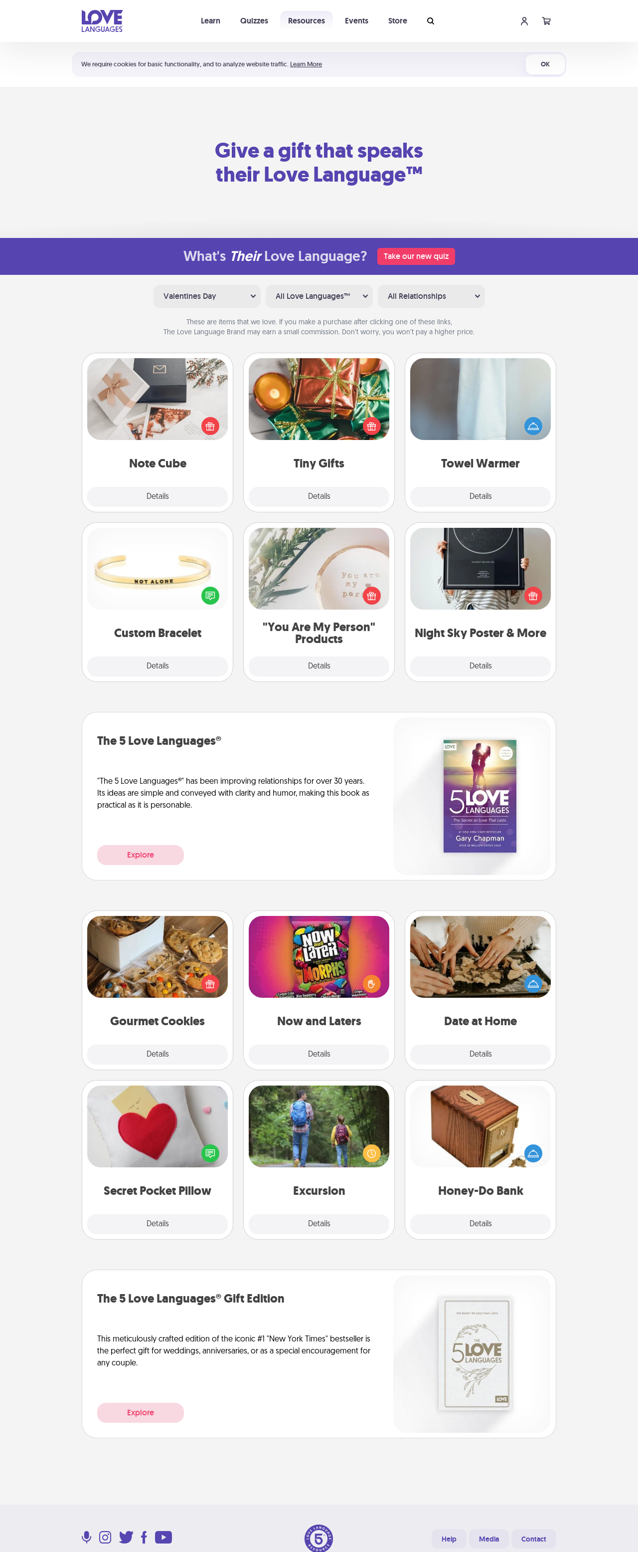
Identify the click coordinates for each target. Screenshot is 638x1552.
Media (489, 1539)
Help (449, 1539)
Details (158, 497)
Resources (306, 20)
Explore (140, 855)
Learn (210, 20)
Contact (533, 1539)
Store (397, 20)
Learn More (306, 64)
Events (356, 20)
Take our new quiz (416, 256)
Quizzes (254, 20)
